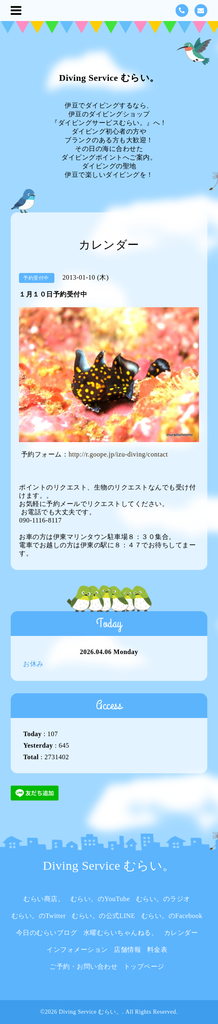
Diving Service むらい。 (109, 78)
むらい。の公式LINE (103, 915)
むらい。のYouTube (100, 898)
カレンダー (181, 932)
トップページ (144, 966)
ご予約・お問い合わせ (83, 966)
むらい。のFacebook (172, 915)
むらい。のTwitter (39, 915)
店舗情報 (127, 949)
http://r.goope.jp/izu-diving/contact (118, 454)
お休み (33, 663)
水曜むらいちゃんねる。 (120, 932)
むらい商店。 (43, 898)
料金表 (157, 949)
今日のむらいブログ (46, 932)
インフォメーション (77, 949)
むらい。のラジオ (163, 898)
